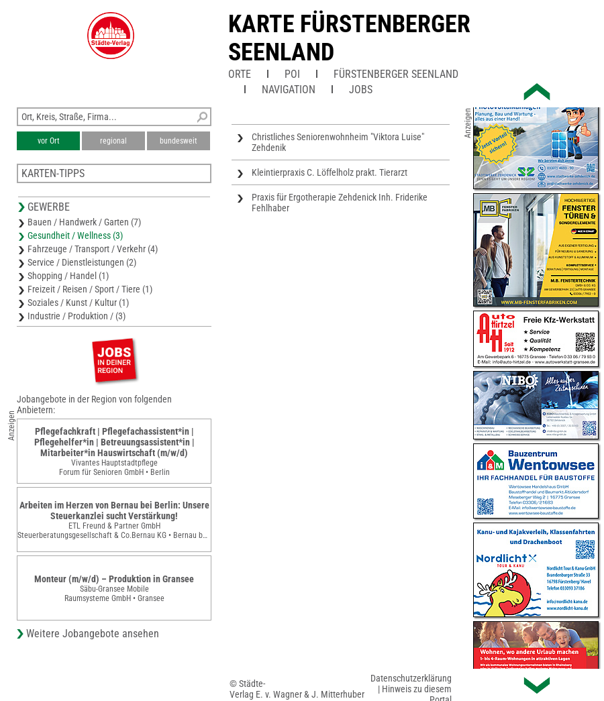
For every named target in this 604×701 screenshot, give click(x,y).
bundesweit (178, 141)
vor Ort (49, 141)
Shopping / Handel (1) (68, 275)
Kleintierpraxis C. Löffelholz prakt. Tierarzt (329, 172)
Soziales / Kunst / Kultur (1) (78, 302)
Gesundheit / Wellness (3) (75, 235)
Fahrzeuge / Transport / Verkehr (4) (93, 249)
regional (113, 141)
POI (292, 74)
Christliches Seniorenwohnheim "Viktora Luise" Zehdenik (338, 142)
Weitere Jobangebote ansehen (92, 633)
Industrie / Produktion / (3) (76, 316)
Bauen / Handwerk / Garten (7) (84, 222)
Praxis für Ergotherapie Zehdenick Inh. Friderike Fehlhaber (339, 202)
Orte (239, 74)
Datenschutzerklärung (411, 678)
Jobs (360, 89)
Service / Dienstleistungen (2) (82, 262)
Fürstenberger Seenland (396, 74)
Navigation (288, 89)
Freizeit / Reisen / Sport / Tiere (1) (90, 289)
